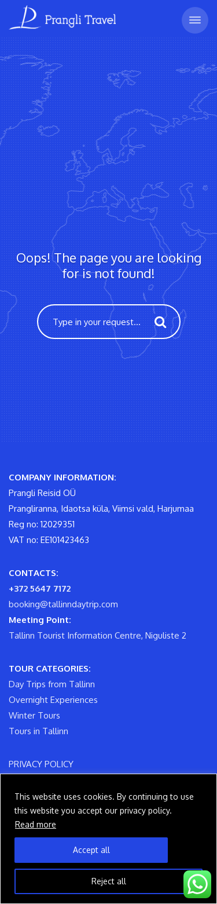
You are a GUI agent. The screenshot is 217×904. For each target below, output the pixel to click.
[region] (108, 839)
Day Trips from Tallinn (52, 684)
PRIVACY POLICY (41, 764)
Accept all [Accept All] (91, 850)
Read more (35, 824)
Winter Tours (34, 715)
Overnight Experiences (53, 699)
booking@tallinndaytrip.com (63, 604)
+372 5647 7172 (40, 588)
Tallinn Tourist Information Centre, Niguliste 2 (97, 635)
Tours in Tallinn (38, 731)
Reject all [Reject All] (108, 881)
